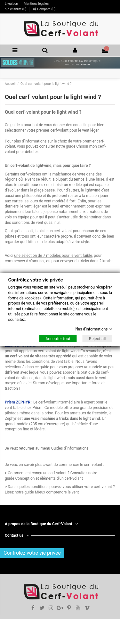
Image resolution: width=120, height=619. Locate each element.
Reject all (97, 338)
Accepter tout (57, 338)
